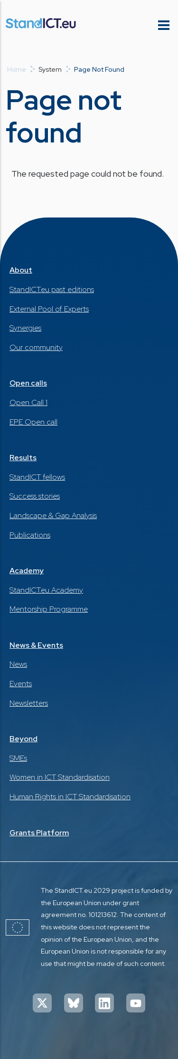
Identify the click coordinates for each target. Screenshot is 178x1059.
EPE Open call (33, 422)
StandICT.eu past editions (51, 289)
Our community (36, 347)
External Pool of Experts (49, 309)
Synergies (25, 328)
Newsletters (28, 703)
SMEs (18, 758)
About (20, 270)
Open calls (28, 383)
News (18, 664)
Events (20, 684)
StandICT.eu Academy (46, 590)
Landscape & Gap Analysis (53, 515)
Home (16, 69)
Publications (29, 535)
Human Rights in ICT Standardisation (70, 797)
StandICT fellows (37, 477)
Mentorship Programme (48, 609)
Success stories (34, 496)
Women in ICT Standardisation (59, 777)
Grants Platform (39, 833)
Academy (26, 571)
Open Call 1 (28, 402)
